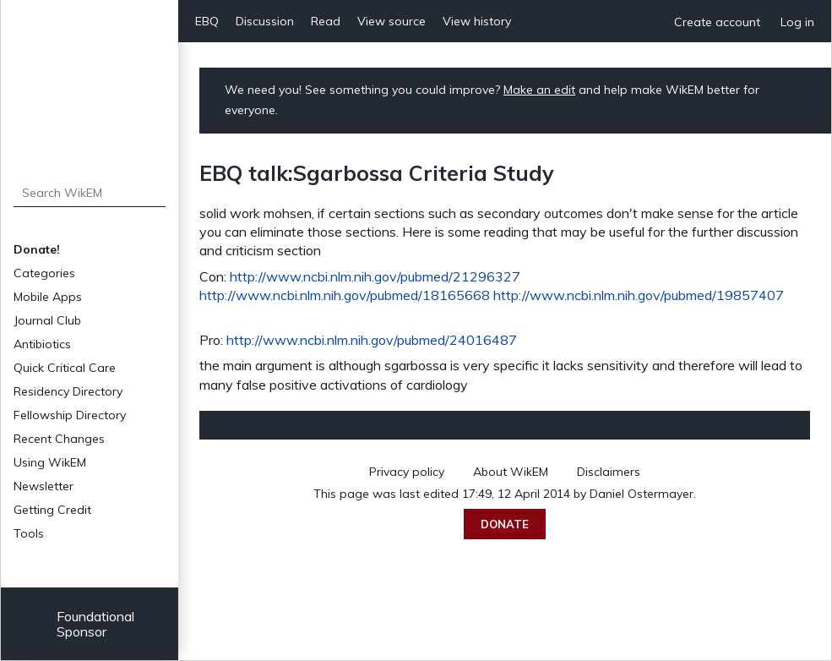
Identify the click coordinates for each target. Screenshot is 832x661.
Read (325, 21)
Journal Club (47, 320)
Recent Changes (59, 438)
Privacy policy (406, 471)
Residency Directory (68, 391)
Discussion (265, 21)
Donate (505, 524)
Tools (29, 533)
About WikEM (510, 471)
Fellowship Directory (70, 415)
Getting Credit (52, 509)
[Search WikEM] (90, 192)
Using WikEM (50, 462)
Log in (797, 22)
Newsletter (43, 486)
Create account (717, 22)
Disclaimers (608, 471)
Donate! (37, 249)
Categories (44, 273)
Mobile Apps (48, 296)
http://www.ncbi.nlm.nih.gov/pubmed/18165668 (344, 295)
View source (391, 21)
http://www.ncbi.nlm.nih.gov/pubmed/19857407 (638, 295)
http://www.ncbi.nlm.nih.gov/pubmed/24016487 (371, 339)
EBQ (207, 21)
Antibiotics (42, 344)
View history (477, 21)
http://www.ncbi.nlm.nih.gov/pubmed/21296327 (375, 276)
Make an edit (539, 89)
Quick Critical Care (65, 367)
